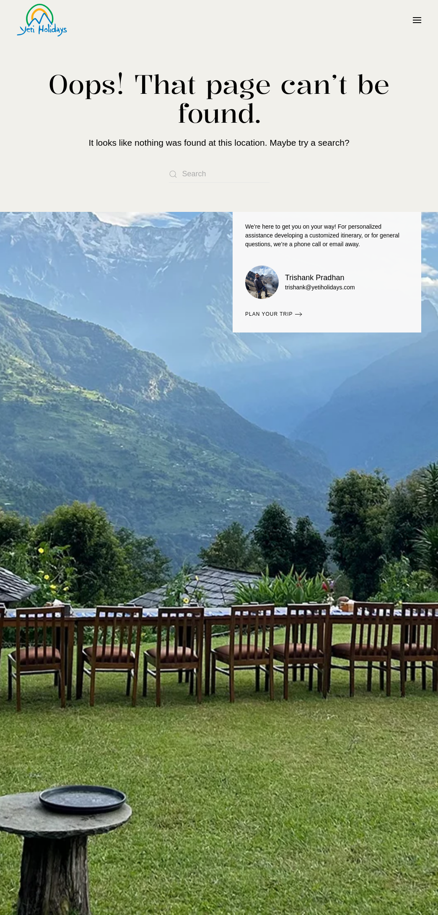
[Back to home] (42, 20)
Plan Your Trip (269, 314)
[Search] (219, 174)
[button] (417, 20)
